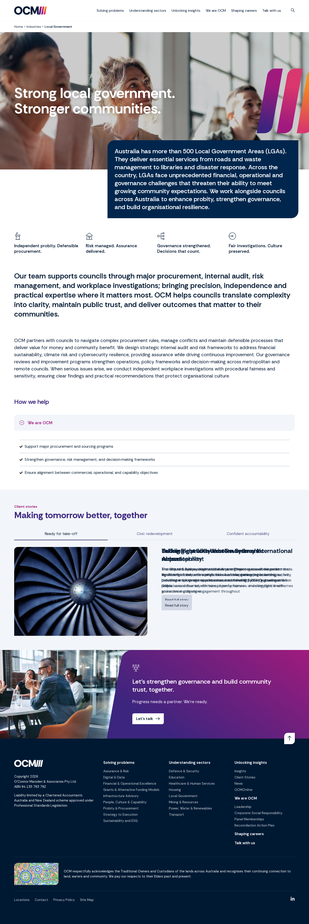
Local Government (183, 796)
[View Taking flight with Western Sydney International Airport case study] (80, 591)
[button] (293, 10)
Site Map (87, 900)
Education (176, 777)
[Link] (289, 738)
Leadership (243, 807)
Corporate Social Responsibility (258, 813)
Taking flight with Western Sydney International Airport (227, 555)
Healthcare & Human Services (192, 783)
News (239, 783)
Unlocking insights (186, 10)
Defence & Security (184, 771)
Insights (240, 771)
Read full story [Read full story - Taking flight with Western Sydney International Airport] (176, 599)
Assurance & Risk (116, 771)
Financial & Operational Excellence (129, 783)
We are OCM (216, 10)
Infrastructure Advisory (121, 796)
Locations (21, 900)
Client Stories (245, 777)
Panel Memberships (249, 819)
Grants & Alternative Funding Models (131, 790)
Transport (176, 814)
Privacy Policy (64, 900)
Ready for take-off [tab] (61, 533)
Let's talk (148, 719)
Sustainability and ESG (120, 821)
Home (18, 27)
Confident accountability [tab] (248, 533)
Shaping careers (244, 10)
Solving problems (110, 10)
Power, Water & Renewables (190, 808)
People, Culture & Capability (125, 802)
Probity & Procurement (121, 808)
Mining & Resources (183, 802)
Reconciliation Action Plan (254, 825)
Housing (175, 790)
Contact (41, 900)
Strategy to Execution (120, 814)
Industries (34, 27)
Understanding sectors (147, 10)
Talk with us (271, 10)
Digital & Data (114, 777)
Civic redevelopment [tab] (154, 533)
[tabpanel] (154, 591)
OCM (243, 790)
